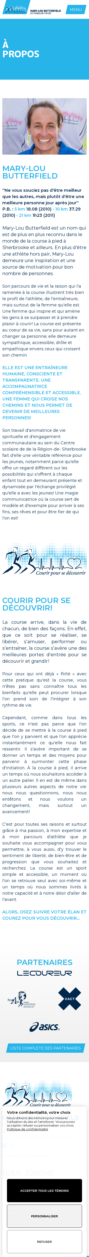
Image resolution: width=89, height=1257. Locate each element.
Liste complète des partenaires (45, 1048)
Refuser (44, 1242)
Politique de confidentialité (27, 1129)
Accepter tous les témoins (44, 1190)
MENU (76, 9)
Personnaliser (44, 1216)
